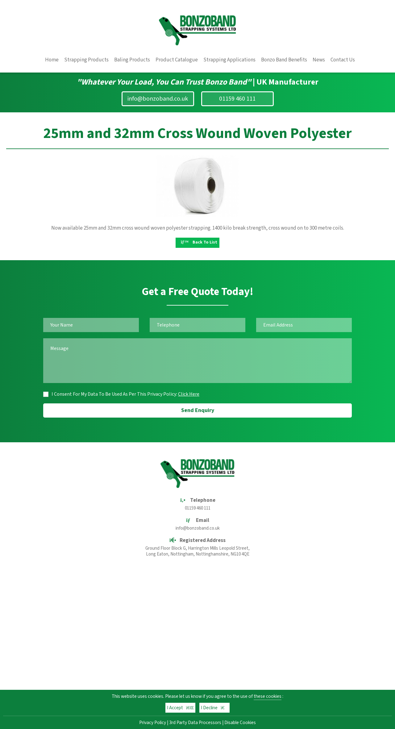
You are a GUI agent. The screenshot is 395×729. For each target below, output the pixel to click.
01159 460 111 (237, 98)
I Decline (214, 707)
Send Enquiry (197, 410)
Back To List (199, 242)
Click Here (188, 394)
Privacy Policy (152, 722)
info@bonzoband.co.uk (157, 98)
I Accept (180, 707)
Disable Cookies (240, 722)
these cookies (267, 696)
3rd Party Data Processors (195, 722)
